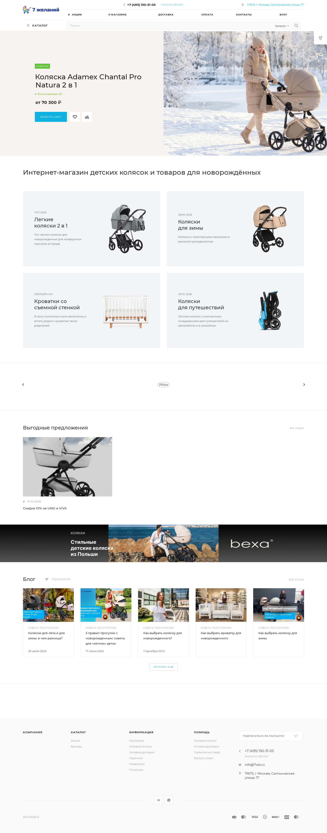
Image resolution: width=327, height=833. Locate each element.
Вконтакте (158, 800)
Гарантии (136, 758)
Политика (136, 769)
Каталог (78, 732)
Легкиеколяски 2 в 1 (51, 222)
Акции (75, 740)
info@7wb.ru (255, 765)
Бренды (76, 746)
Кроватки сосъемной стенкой (57, 304)
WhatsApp (168, 800)
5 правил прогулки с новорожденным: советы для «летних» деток (105, 638)
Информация (141, 732)
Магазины (136, 740)
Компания (32, 732)
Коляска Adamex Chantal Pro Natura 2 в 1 (88, 80)
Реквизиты (137, 764)
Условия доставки (142, 752)
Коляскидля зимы (190, 225)
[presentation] (23, 384)
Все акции (297, 428)
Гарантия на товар (207, 752)
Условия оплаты (140, 746)
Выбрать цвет (50, 116)
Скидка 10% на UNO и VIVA (45, 508)
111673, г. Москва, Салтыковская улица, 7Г (275, 4)
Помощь (202, 732)
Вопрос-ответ (203, 758)
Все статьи (296, 579)
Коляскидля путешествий (201, 304)
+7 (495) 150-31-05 (141, 5)
